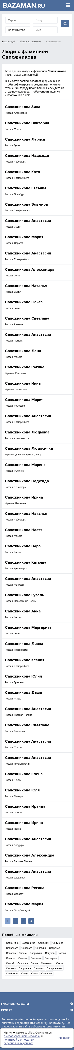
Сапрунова (25, 968)
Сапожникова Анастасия (28, 220)
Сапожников (28, 943)
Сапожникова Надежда (27, 155)
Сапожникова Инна (23, 383)
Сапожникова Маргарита (28, 627)
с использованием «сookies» (22, 1036)
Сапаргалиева (54, 968)
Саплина (39, 968)
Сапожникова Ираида (25, 806)
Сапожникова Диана (24, 643)
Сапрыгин (36, 958)
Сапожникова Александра (29, 269)
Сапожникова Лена (23, 351)
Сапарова (27, 948)
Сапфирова (51, 958)
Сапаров (11, 953)
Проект (6, 1010)
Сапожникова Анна (23, 611)
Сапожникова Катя (22, 172)
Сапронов (54, 948)
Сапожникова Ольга (24, 302)
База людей (8, 41)
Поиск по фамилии (30, 41)
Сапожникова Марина (25, 464)
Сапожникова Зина (22, 106)
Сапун (24, 973)
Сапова (62, 953)
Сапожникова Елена (24, 774)
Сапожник (46, 973)
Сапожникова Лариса (25, 139)
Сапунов (50, 953)
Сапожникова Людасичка (29, 448)
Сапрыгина (36, 953)
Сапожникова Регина (24, 367)
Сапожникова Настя (23, 530)
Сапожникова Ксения (24, 660)
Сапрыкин (43, 943)
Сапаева (11, 968)
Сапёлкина (12, 973)
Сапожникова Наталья (26, 285)
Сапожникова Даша (23, 692)
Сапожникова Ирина (24, 497)
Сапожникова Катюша (25, 562)
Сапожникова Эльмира (26, 204)
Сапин (34, 963)
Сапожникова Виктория (27, 123)
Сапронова (12, 948)
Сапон (59, 963)
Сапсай (10, 963)
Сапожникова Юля (22, 790)
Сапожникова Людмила (27, 432)
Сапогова (22, 963)
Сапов (34, 973)
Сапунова (57, 943)
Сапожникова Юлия (23, 676)
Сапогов (10, 958)
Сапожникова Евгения (25, 188)
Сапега (22, 953)
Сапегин (22, 958)
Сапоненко (47, 963)
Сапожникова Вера (23, 546)
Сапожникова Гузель (24, 595)
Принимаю (63, 1037)
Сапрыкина (12, 943)
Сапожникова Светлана (27, 318)
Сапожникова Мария (24, 237)
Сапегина (41, 948)
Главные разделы (15, 1003)
